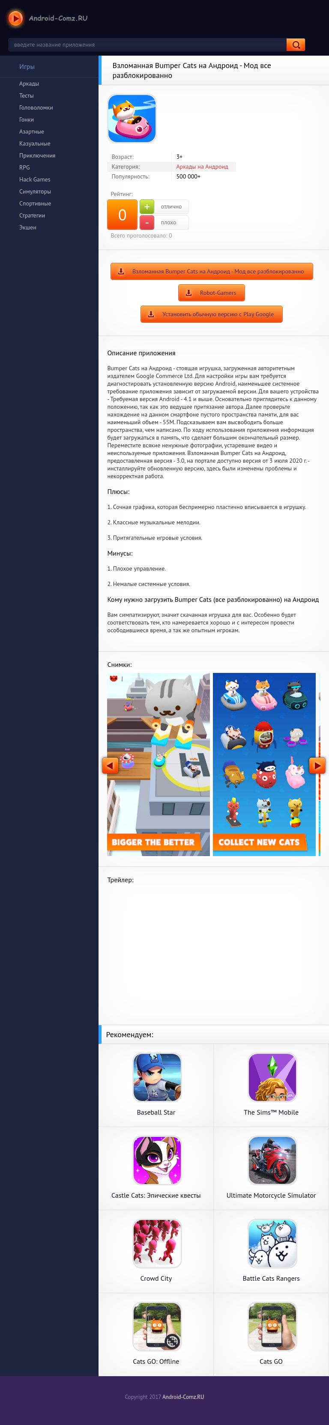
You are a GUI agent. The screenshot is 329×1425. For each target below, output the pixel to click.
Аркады (29, 83)
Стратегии (32, 215)
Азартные (31, 131)
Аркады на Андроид (202, 166)
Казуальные (35, 143)
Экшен (27, 227)
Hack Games (35, 179)
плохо (158, 222)
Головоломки (36, 107)
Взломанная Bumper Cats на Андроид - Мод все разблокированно (218, 271)
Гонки (26, 119)
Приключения (37, 155)
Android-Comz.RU (183, 1397)
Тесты (26, 95)
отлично (161, 206)
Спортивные (35, 203)
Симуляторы (35, 191)
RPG (24, 167)
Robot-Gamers (218, 293)
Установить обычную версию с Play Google (218, 314)
